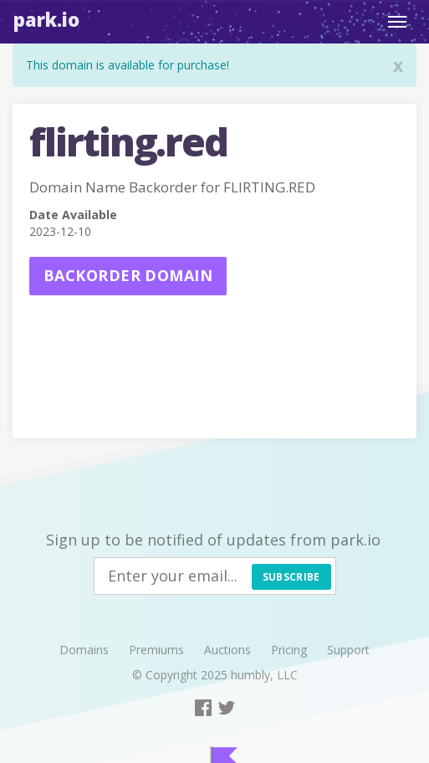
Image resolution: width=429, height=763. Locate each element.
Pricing (289, 650)
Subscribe (291, 577)
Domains (84, 650)
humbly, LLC (264, 675)
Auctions (227, 650)
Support (348, 650)
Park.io (46, 19)
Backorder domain (127, 275)
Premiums (156, 650)
